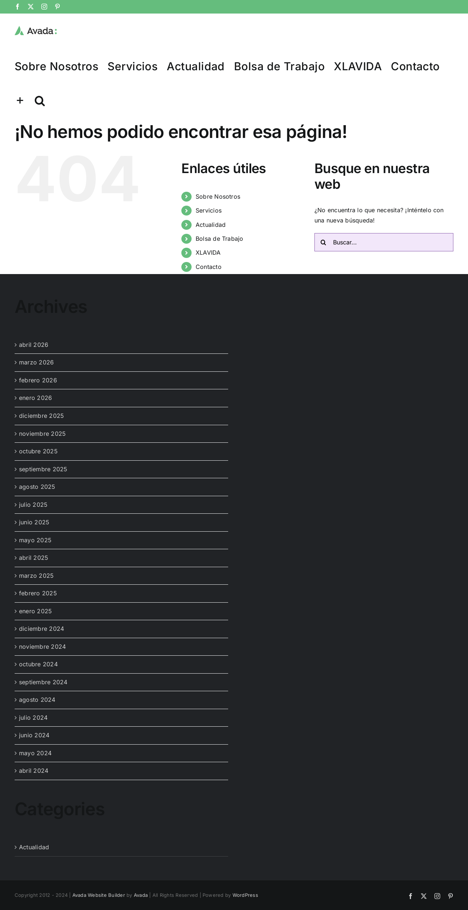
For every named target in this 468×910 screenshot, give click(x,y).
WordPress (245, 895)
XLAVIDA (208, 252)
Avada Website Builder (98, 895)
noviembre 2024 (42, 646)
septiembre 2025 (43, 469)
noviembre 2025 (42, 433)
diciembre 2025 (41, 415)
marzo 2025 (36, 575)
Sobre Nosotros (218, 196)
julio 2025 (33, 504)
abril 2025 (33, 557)
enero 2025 (35, 611)
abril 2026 (33, 344)
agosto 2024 (37, 699)
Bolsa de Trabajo (220, 238)
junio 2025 (34, 522)
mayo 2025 (35, 540)
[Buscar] (323, 242)
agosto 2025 (37, 486)
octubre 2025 (38, 451)
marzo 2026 (36, 362)
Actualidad (211, 224)
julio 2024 (33, 717)
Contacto (209, 266)
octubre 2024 (38, 664)
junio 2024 (34, 735)
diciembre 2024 (41, 628)
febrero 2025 (38, 593)
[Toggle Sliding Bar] (20, 100)
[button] (40, 100)
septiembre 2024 (43, 682)
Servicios (209, 210)
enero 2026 (35, 397)
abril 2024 (33, 770)
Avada (141, 895)
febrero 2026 (38, 380)
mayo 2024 (35, 753)
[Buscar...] (383, 242)
